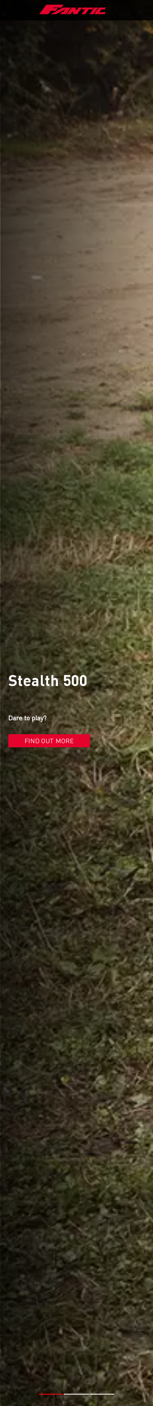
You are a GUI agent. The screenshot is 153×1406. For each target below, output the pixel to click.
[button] (51, 1390)
